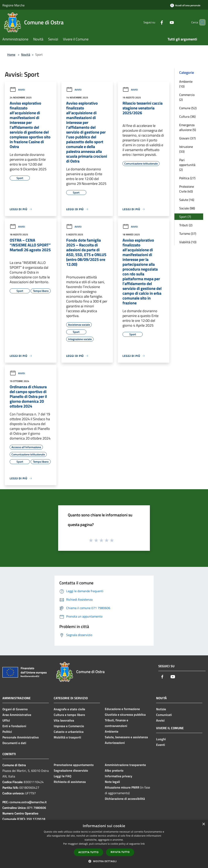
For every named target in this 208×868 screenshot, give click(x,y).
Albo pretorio (114, 770)
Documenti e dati (14, 742)
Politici (7, 731)
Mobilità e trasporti (67, 737)
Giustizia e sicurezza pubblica (125, 714)
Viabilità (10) (187, 242)
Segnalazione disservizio (71, 770)
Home (11, 54)
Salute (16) (186, 199)
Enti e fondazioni (14, 726)
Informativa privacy (118, 776)
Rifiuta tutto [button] (120, 852)
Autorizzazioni (115, 742)
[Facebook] (155, 22)
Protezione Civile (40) (186, 189)
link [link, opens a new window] (143, 843)
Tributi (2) (185, 225)
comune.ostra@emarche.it (28, 802)
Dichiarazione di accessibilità (125, 798)
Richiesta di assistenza (70, 781)
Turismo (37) (187, 233)
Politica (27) (187, 178)
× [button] (203, 824)
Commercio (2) (187, 97)
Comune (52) (188, 108)
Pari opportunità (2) (187, 165)
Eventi (160, 744)
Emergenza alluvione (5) (187, 127)
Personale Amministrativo (20, 737)
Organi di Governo (15, 709)
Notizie (161, 709)
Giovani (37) (187, 138)
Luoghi (161, 739)
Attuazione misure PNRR (122, 787)
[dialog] (104, 844)
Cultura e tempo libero (69, 714)
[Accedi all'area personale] (185, 5)
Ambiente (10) (186, 84)
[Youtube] (165, 22)
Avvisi (17, 90)
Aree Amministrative (16, 714)
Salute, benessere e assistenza (126, 737)
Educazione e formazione (122, 708)
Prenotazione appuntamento (74, 764)
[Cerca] (201, 22)
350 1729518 (35, 819)
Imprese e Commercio (69, 726)
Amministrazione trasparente (125, 764)
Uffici (6, 720)
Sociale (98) (187, 208)
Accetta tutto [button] (88, 852)
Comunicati (164, 714)
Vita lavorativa (64, 720)
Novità (25, 54)
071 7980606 (36, 807)
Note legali (112, 781)
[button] (104, 861)
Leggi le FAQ (62, 776)
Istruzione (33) (186, 149)
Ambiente (111, 731)
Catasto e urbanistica (68, 731)
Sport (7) (185, 216)
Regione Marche (13, 5)
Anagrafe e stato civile (69, 709)
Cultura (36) (187, 116)
